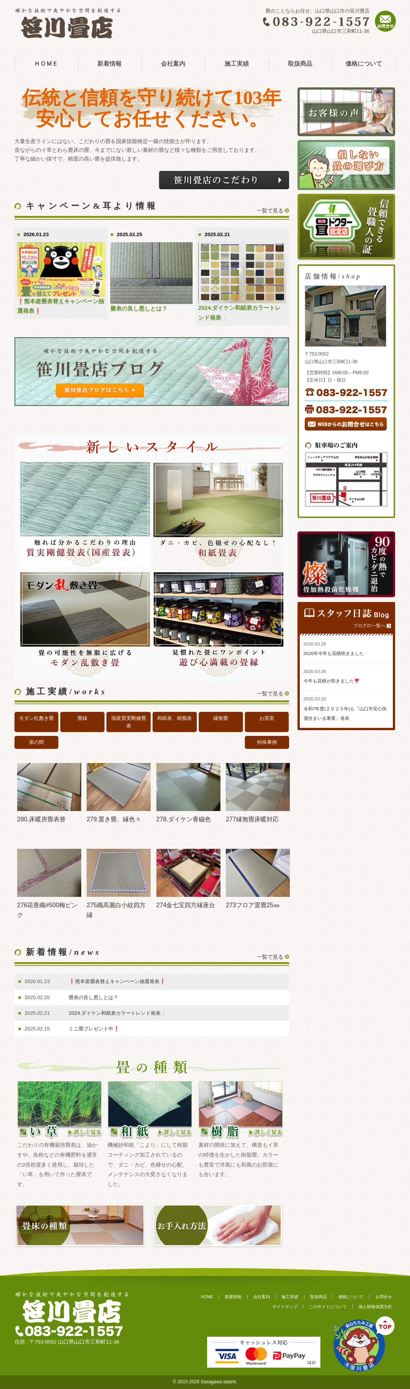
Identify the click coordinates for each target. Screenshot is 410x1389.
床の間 (36, 742)
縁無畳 (220, 718)
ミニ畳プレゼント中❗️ (94, 1029)
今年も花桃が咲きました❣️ (332, 681)
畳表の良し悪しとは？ (138, 309)
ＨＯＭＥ (46, 63)
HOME (207, 1296)
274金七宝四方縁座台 (185, 905)
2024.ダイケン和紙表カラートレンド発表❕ (118, 1013)
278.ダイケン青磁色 (183, 819)
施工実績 (237, 63)
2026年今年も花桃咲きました (334, 653)
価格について (364, 63)
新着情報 (109, 63)
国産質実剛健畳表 (128, 722)
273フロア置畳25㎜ (253, 905)
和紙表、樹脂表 (174, 718)
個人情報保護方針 (375, 1306)
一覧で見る (270, 211)
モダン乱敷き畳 (36, 718)
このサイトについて (328, 1306)
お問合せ (383, 1296)
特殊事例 (267, 742)
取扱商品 (300, 63)
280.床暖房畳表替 (41, 819)
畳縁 (82, 718)
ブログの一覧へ (369, 625)
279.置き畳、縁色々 (114, 819)
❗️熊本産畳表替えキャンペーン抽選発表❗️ (117, 981)
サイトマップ (284, 1306)
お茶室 (266, 718)
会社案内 (173, 63)
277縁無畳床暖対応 (252, 819)
